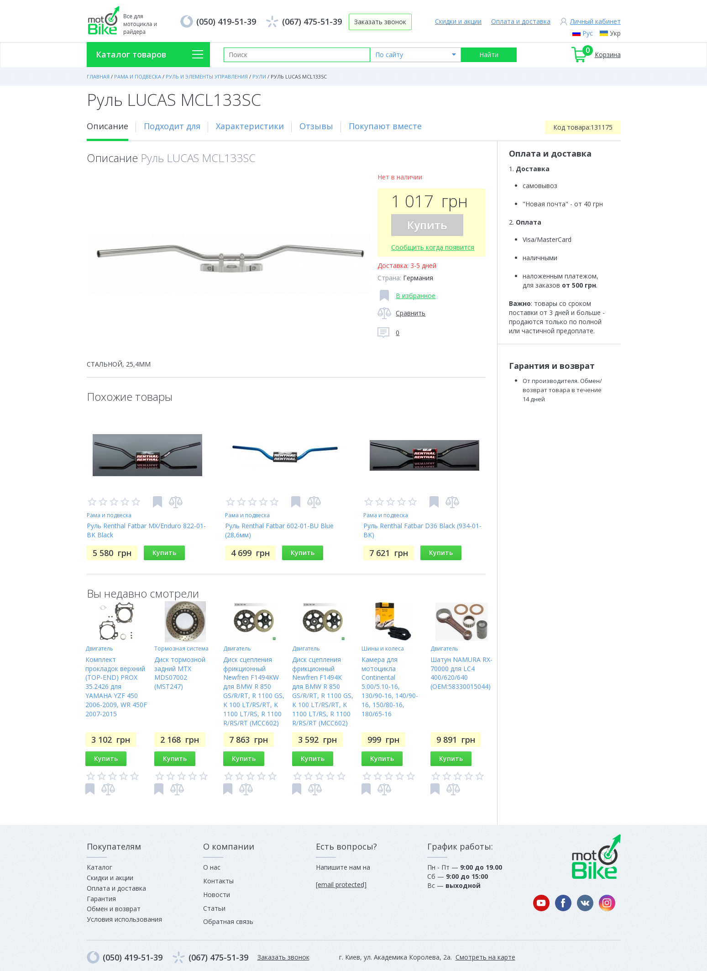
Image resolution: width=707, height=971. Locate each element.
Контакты (218, 881)
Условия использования (124, 919)
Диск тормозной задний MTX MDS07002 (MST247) (179, 673)
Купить (427, 224)
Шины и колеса (382, 648)
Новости (216, 894)
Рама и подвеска (109, 515)
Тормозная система (181, 648)
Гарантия (101, 898)
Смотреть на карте (485, 957)
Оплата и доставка (520, 21)
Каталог (99, 867)
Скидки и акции (458, 21)
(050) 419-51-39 (226, 21)
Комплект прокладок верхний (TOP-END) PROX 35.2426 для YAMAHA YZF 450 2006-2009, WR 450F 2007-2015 (116, 687)
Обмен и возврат (114, 908)
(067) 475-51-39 (312, 21)
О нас (211, 867)
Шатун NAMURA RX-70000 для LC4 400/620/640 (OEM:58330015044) (461, 673)
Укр (615, 33)
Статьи (214, 908)
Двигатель (99, 648)
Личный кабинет (595, 21)
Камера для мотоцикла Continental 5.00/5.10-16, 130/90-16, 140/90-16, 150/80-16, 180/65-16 (389, 687)
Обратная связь (228, 921)
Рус (587, 33)
